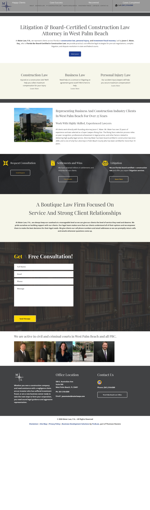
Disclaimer (33, 507)
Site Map (43, 507)
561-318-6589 (64, 474)
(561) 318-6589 (109, 470)
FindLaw (95, 507)
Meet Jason (75, 54)
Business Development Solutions (75, 507)
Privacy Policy (54, 507)
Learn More (34, 88)
